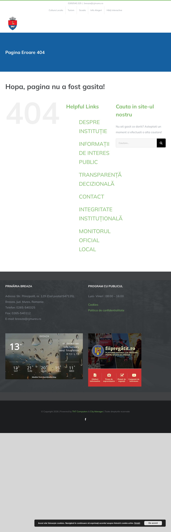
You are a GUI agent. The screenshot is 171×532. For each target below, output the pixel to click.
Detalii (137, 523)
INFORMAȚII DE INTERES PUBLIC (94, 152)
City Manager (96, 411)
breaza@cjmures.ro (93, 3)
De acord (153, 523)
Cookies (93, 304)
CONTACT (91, 196)
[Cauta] (161, 143)
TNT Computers (80, 411)
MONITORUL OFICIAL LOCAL (95, 240)
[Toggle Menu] (163, 23)
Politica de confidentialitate (106, 310)
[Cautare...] (136, 143)
